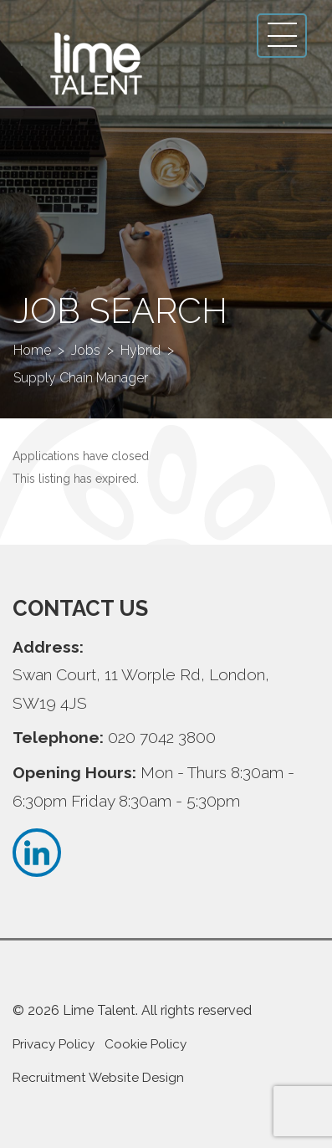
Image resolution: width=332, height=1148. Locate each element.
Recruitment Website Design (98, 1077)
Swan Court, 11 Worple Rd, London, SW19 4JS (141, 688)
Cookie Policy (145, 1044)
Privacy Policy (53, 1044)
